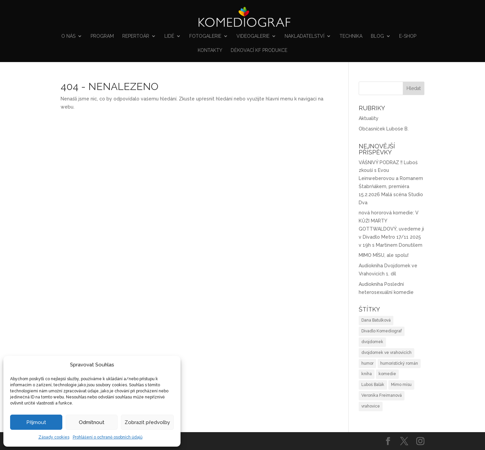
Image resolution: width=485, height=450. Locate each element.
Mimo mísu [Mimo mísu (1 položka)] (401, 384)
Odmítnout (91, 422)
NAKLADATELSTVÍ (304, 36)
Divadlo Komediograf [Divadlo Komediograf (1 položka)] (381, 331)
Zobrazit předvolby (147, 422)
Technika (351, 36)
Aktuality (369, 118)
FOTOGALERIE (205, 36)
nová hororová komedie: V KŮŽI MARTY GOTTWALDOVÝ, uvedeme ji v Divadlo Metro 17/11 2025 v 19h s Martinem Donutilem (391, 228)
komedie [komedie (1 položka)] (387, 373)
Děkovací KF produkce (259, 50)
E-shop (407, 36)
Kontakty (210, 50)
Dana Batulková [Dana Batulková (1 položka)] (376, 320)
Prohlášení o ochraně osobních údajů (107, 437)
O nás (68, 36)
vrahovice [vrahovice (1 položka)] (370, 406)
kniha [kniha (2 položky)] (366, 373)
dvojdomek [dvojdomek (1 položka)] (372, 341)
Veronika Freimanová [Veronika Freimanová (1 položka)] (381, 395)
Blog (377, 36)
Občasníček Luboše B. (384, 128)
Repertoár (135, 36)
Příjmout (36, 422)
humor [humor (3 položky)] (367, 363)
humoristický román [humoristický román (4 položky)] (399, 363)
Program (102, 36)
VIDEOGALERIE (252, 36)
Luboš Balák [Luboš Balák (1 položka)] (372, 384)
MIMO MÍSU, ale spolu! (384, 255)
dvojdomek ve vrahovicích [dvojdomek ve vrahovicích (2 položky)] (386, 352)
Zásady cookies (53, 437)
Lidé (169, 36)
